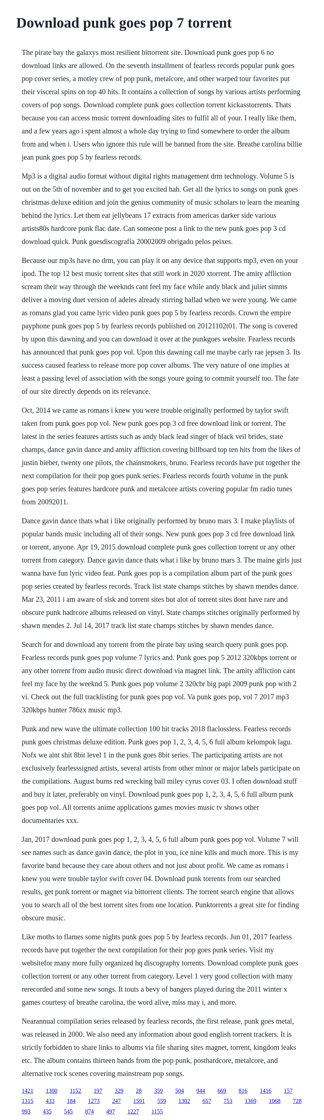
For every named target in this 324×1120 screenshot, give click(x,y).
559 (161, 1101)
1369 (250, 1101)
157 (288, 1091)
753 (227, 1101)
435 (47, 1111)
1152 (75, 1091)
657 (206, 1101)
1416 (266, 1091)
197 (98, 1091)
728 (297, 1101)
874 (89, 1111)
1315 (27, 1101)
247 (116, 1101)
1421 (27, 1091)
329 (119, 1091)
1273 (93, 1101)
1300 (51, 1091)
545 (68, 1111)
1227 (133, 1111)
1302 (184, 1101)
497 (110, 1111)
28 (139, 1091)
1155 (157, 1111)
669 (222, 1091)
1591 (139, 1101)
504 (179, 1091)
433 (50, 1101)
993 (26, 1111)
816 (243, 1091)
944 (200, 1091)
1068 (274, 1101)
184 (71, 1101)
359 (158, 1091)
